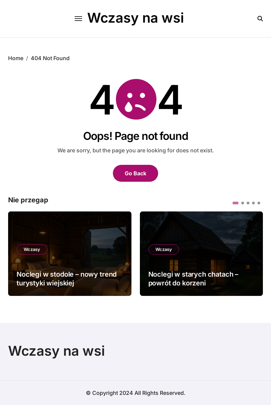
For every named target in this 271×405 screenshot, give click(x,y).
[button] (235, 203)
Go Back (135, 173)
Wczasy (32, 249)
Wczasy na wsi (135, 17)
